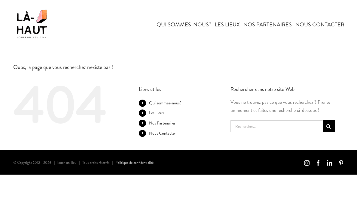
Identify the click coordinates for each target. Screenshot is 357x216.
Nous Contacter (162, 133)
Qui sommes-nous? (165, 103)
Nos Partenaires (162, 123)
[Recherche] (329, 126)
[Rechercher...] (276, 126)
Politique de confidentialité (134, 162)
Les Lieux (156, 113)
